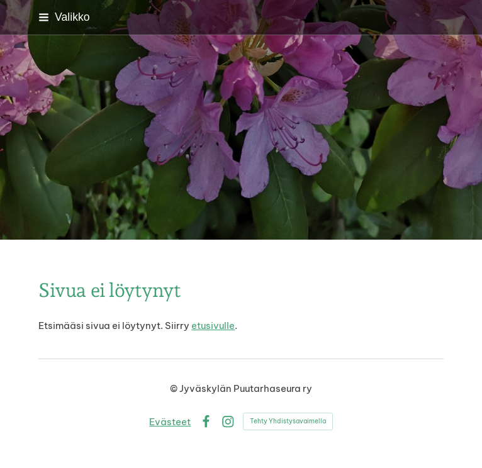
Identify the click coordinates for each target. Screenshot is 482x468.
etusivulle (213, 326)
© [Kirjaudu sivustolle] (174, 388)
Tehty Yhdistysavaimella (288, 421)
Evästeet (170, 422)
